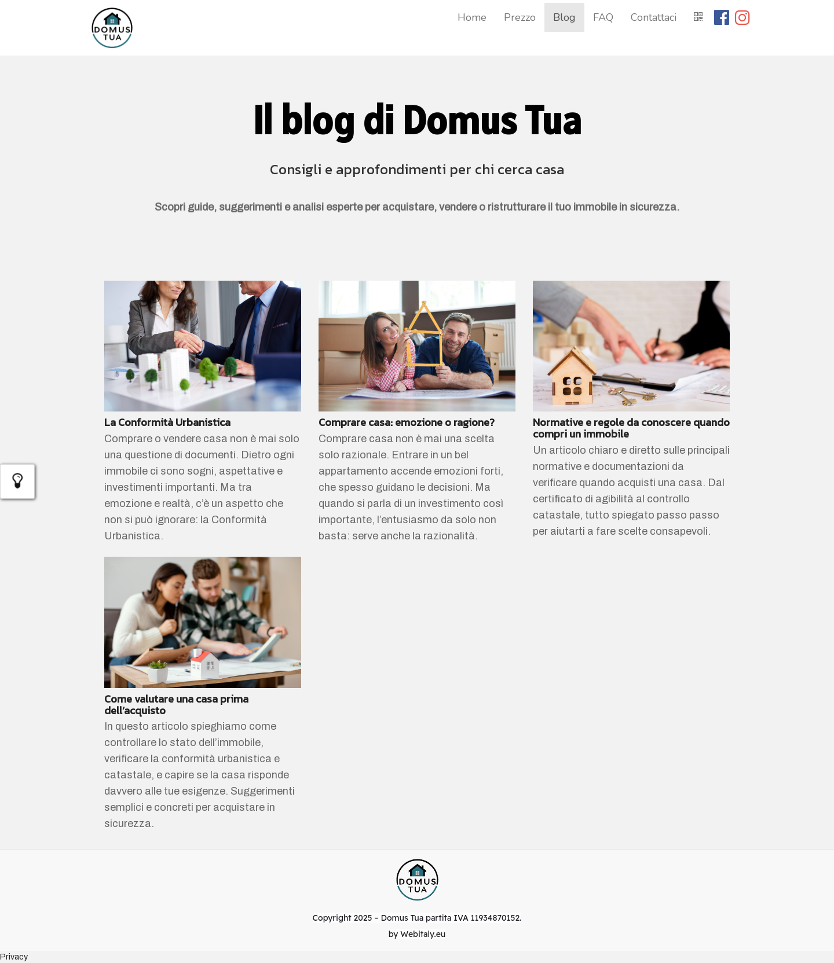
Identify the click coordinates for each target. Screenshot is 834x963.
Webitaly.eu (422, 934)
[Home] (112, 28)
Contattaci (653, 17)
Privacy (14, 956)
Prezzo (520, 17)
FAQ (603, 17)
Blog (564, 17)
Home (472, 17)
